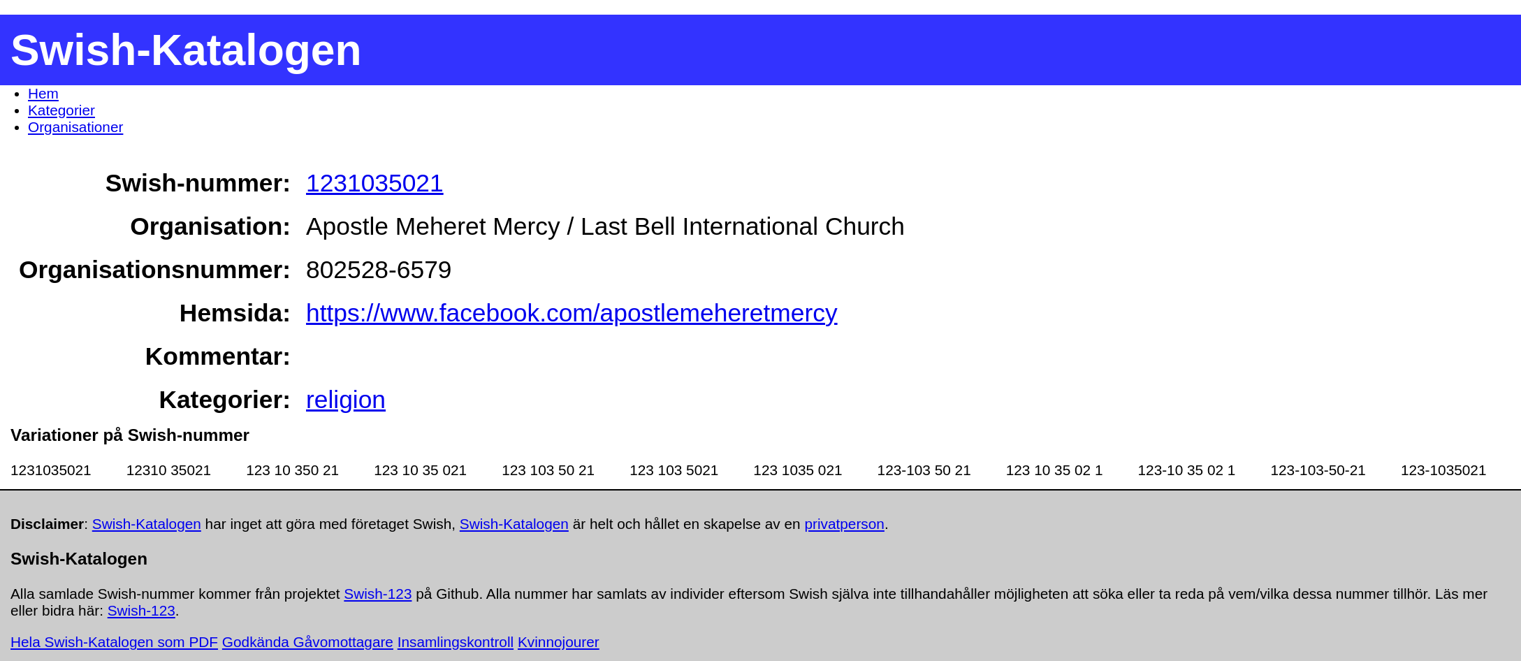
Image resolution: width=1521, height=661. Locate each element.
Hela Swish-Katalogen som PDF (114, 642)
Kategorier (61, 110)
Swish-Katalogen (146, 524)
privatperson (844, 524)
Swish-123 (378, 594)
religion (346, 399)
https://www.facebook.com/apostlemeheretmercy (572, 312)
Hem (43, 93)
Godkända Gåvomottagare (307, 642)
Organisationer (75, 127)
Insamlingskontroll (456, 642)
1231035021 (375, 182)
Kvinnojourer (558, 642)
